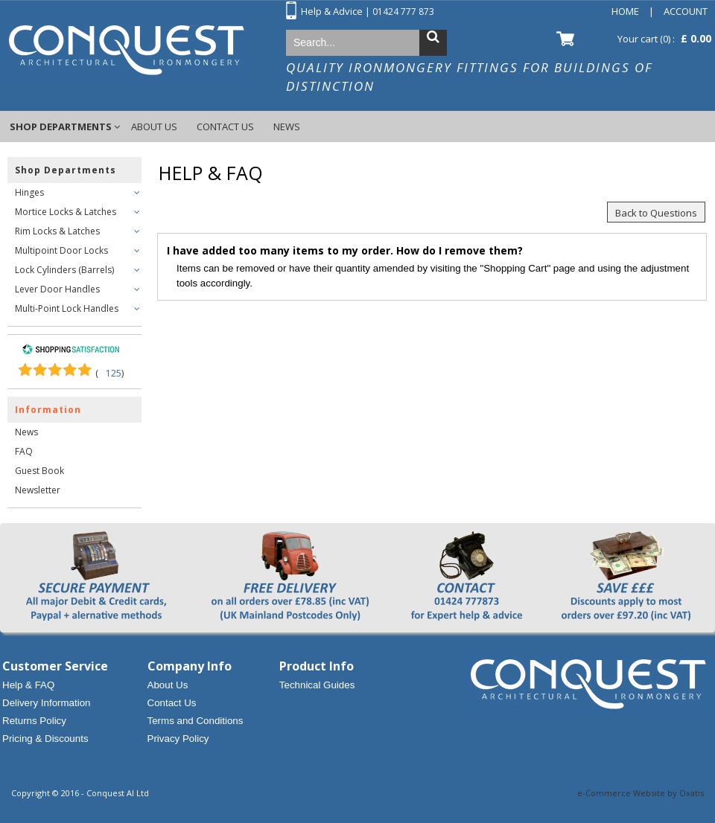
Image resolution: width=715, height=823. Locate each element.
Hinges (29, 192)
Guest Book (39, 470)
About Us (154, 126)
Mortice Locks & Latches (65, 211)
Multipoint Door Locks (61, 250)
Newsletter (37, 490)
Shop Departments (61, 126)
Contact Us (225, 126)
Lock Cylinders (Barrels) (64, 269)
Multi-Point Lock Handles (66, 308)
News (286, 126)
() (109, 373)
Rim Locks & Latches (57, 231)
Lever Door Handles (57, 289)
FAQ (24, 451)
